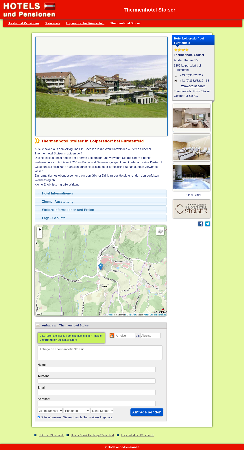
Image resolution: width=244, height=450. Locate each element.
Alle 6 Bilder (193, 194)
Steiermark (52, 23)
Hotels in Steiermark (51, 435)
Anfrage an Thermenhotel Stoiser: (100, 352)
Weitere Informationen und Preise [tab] (65, 210)
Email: (42, 387)
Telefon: (43, 376)
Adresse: (44, 398)
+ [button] (39, 230)
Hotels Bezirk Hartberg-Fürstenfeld (92, 435)
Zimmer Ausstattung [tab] (54, 201)
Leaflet (109, 315)
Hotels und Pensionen (23, 23)
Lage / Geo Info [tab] (51, 218)
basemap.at (130, 315)
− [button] (39, 235)
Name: (42, 364)
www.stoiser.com (193, 86)
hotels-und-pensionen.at (155, 315)
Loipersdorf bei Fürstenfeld (85, 23)
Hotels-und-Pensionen (123, 447)
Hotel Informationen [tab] (54, 193)
